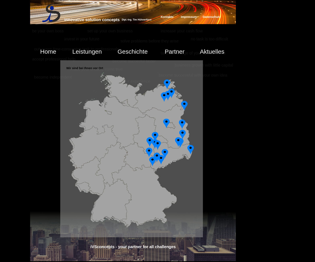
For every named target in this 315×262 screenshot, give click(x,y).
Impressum (189, 16)
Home (48, 51)
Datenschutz (212, 16)
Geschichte (133, 51)
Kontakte (167, 16)
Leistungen (87, 51)
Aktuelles (212, 51)
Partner (174, 51)
